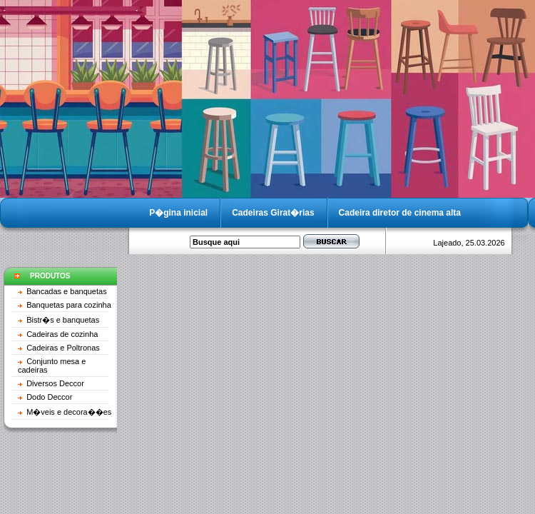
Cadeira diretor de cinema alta (400, 213)
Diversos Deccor (55, 383)
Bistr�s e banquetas (62, 320)
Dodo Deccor (49, 397)
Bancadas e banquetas (66, 291)
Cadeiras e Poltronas (63, 347)
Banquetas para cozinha (68, 305)
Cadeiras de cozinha (62, 334)
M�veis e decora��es (68, 412)
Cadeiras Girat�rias (273, 213)
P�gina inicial (178, 213)
